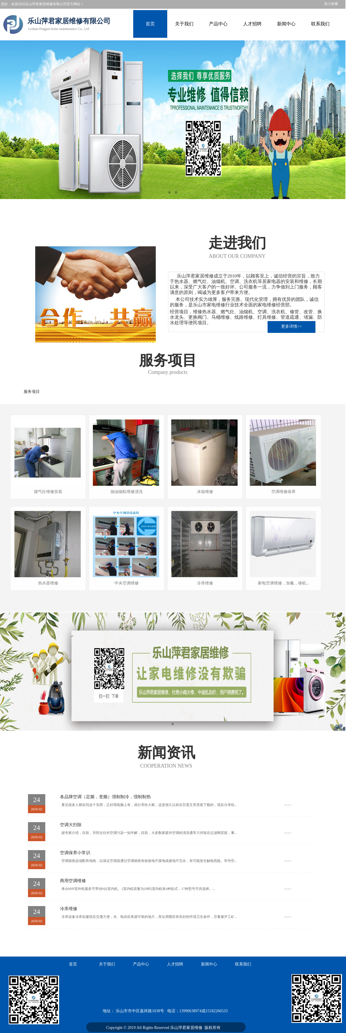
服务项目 (32, 391)
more (288, 805)
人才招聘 (252, 24)
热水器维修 (48, 583)
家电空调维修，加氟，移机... (283, 583)
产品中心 (218, 24)
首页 (150, 24)
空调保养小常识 (75, 852)
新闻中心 (286, 24)
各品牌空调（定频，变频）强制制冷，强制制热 (105, 796)
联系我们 (320, 24)
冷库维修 (205, 583)
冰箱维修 (205, 492)
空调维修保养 (283, 492)
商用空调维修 (73, 880)
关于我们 (184, 24)
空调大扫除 (71, 824)
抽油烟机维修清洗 (126, 492)
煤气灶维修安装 (48, 492)
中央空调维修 (126, 583)
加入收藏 (331, 4)
